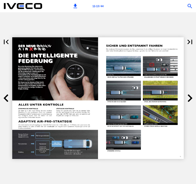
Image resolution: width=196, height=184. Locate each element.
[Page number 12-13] (98, 6)
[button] (75, 6)
